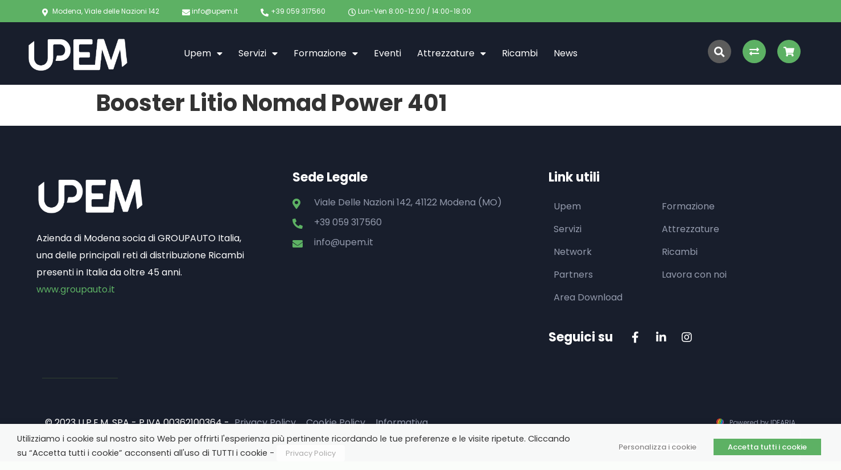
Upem (203, 53)
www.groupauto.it (75, 289)
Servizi (258, 53)
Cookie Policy (335, 422)
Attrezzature (451, 53)
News (566, 53)
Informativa (402, 422)
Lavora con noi (694, 274)
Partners (573, 274)
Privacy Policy (265, 422)
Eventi (387, 53)
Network (573, 251)
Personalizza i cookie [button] (657, 447)
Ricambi (520, 53)
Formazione (326, 53)
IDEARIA (782, 422)
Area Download (588, 297)
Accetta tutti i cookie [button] (767, 447)
